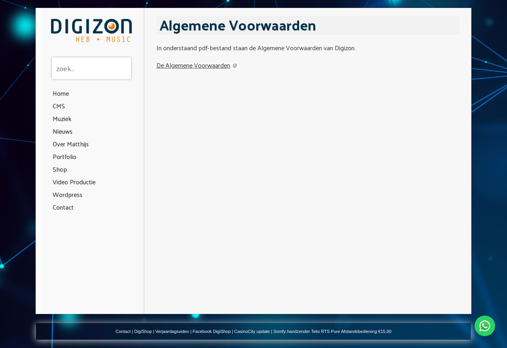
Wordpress (67, 194)
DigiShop (143, 331)
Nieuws (62, 131)
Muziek (62, 118)
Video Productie (74, 181)
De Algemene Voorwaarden (193, 65)
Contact (63, 207)
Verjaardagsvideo (172, 331)
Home (61, 93)
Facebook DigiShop (212, 331)
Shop (60, 169)
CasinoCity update (252, 331)
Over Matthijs (71, 143)
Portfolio (64, 156)
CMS (59, 106)
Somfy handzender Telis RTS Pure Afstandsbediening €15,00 (332, 331)
